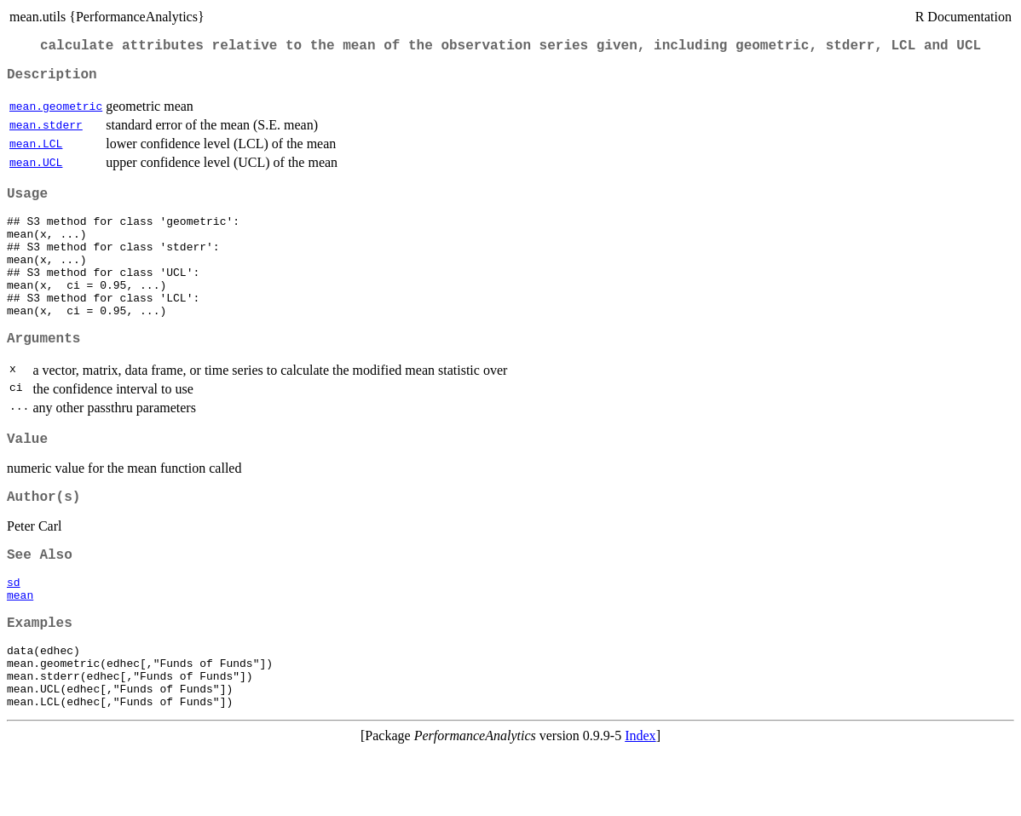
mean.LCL (35, 150)
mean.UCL (35, 169)
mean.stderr (46, 132)
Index (640, 801)
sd (13, 628)
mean (20, 644)
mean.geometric (55, 113)
